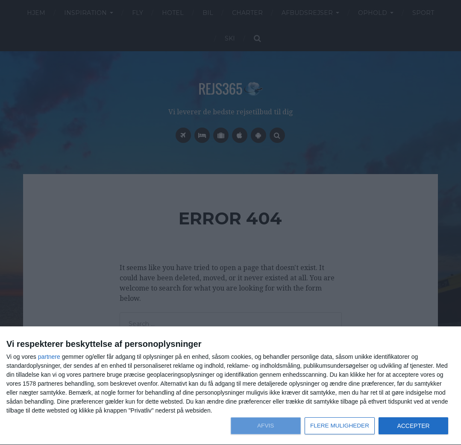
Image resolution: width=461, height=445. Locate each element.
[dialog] (230, 386)
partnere (49, 357)
